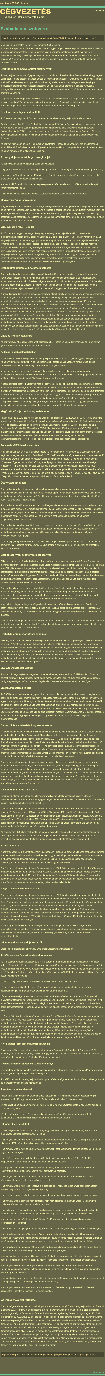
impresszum (99, 1372)
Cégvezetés (25, 12)
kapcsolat (99, 10)
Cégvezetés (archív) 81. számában (29, 45)
